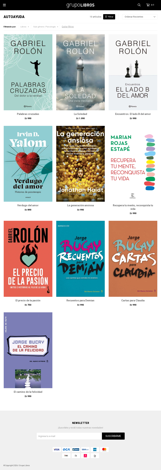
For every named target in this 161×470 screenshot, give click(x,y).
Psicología (44, 27)
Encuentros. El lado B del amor (133, 114)
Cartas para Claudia (133, 300)
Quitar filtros (68, 26)
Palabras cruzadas (28, 114)
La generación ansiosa (80, 205)
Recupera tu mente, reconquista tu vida (133, 207)
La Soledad (80, 114)
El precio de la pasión (28, 300)
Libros (23, 27)
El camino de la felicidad (28, 391)
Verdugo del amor (28, 205)
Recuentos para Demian (80, 300)
